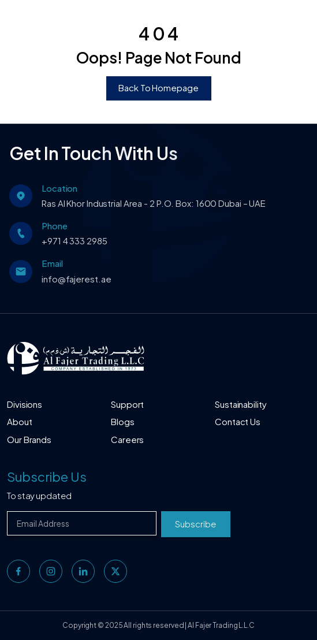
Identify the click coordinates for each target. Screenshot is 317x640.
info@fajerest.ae (76, 278)
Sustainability (241, 404)
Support (127, 404)
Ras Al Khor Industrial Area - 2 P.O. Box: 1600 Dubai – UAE (154, 203)
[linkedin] (83, 571)
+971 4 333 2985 (74, 240)
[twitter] (115, 571)
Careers (127, 439)
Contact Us (237, 421)
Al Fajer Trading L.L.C (221, 625)
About (19, 421)
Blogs (123, 421)
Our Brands (29, 439)
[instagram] (50, 571)
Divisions (24, 404)
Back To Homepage (158, 87)
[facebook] (18, 571)
